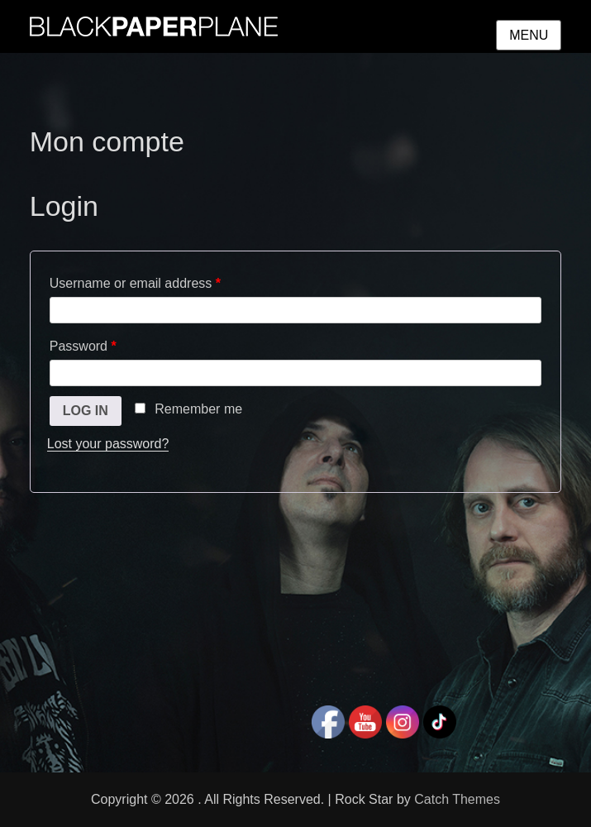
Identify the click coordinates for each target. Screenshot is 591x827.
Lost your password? (108, 444)
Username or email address (135, 283)
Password (83, 346)
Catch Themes (457, 799)
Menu (528, 35)
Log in (85, 411)
